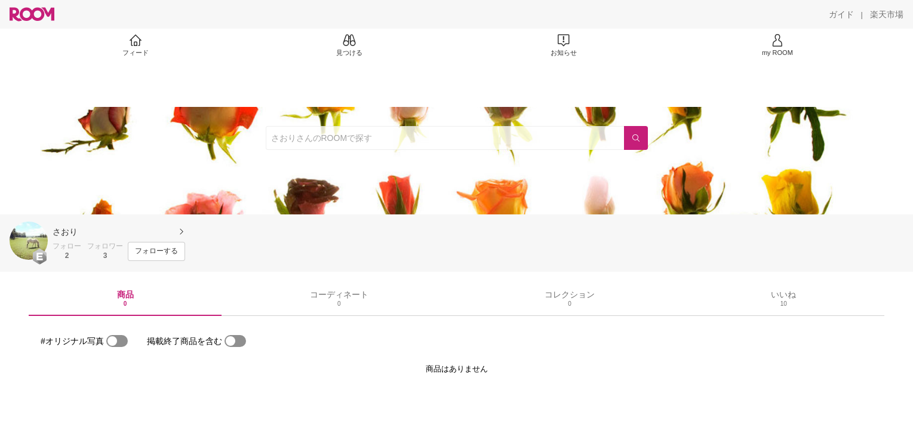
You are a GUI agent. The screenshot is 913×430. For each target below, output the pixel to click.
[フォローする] (156, 251)
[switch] (117, 341)
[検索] (636, 138)
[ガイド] (841, 14)
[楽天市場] (886, 14)
